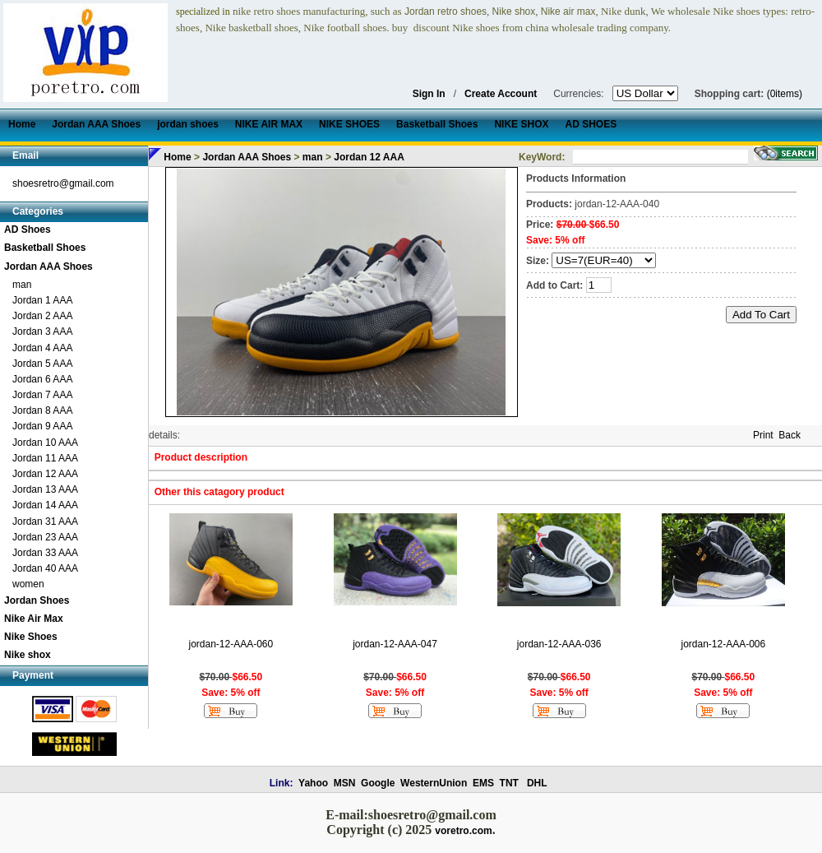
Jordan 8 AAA (42, 410)
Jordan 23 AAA (45, 537)
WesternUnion (433, 783)
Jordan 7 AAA (42, 395)
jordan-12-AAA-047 (395, 644)
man (21, 284)
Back (789, 435)
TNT (509, 783)
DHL (537, 783)
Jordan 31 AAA (45, 521)
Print (763, 435)
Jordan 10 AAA (45, 442)
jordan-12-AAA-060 (230, 644)
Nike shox (27, 655)
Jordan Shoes (36, 600)
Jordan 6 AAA (42, 379)
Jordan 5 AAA (42, 363)
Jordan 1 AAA (42, 300)
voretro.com (463, 831)
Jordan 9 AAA (42, 426)
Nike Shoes (31, 636)
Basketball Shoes (44, 247)
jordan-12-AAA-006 (723, 644)
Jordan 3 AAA (42, 331)
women (28, 584)
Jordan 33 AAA (45, 553)
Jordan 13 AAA (45, 489)
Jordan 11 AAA (45, 458)
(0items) (784, 94)
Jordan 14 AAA (45, 505)
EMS (483, 783)
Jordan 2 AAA (42, 316)
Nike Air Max (33, 618)
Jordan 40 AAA (45, 568)
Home (177, 157)
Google (378, 783)
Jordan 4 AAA (42, 348)
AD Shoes (27, 229)
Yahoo (313, 783)
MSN (345, 783)
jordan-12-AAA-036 (559, 644)
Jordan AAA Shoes (48, 266)
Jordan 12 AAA (45, 474)
